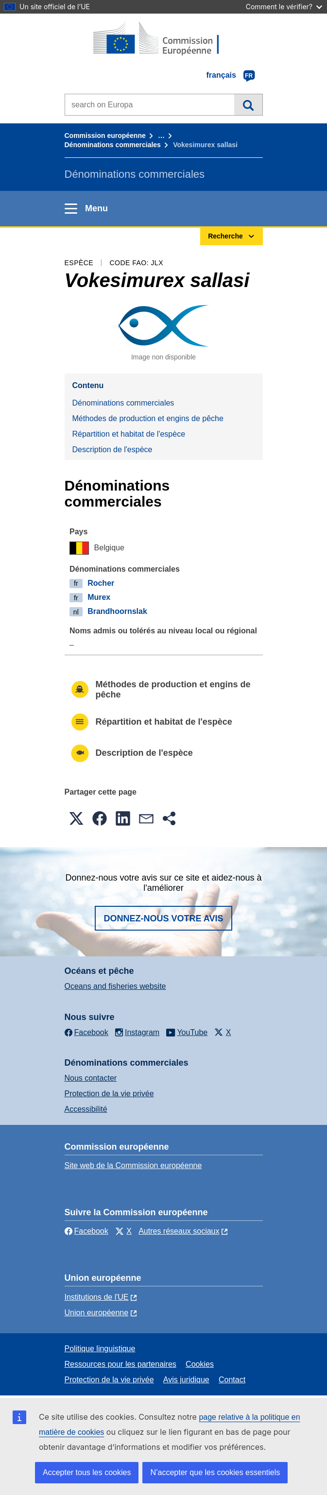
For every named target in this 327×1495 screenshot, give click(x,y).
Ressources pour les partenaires (120, 1364)
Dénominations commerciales (113, 145)
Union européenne (97, 1312)
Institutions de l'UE (97, 1297)
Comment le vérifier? (284, 6)
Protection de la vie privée (109, 1093)
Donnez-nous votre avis (163, 918)
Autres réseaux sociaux (178, 1231)
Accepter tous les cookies (87, 1472)
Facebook (86, 1231)
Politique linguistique (100, 1348)
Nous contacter (91, 1078)
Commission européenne (105, 135)
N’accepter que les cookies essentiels (215, 1472)
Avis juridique (186, 1380)
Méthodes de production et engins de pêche (148, 418)
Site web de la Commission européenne (133, 1165)
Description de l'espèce (112, 449)
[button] (76, 818)
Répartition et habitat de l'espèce (129, 434)
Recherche (248, 104)
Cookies (200, 1364)
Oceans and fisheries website (115, 986)
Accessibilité (86, 1109)
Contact (232, 1380)
